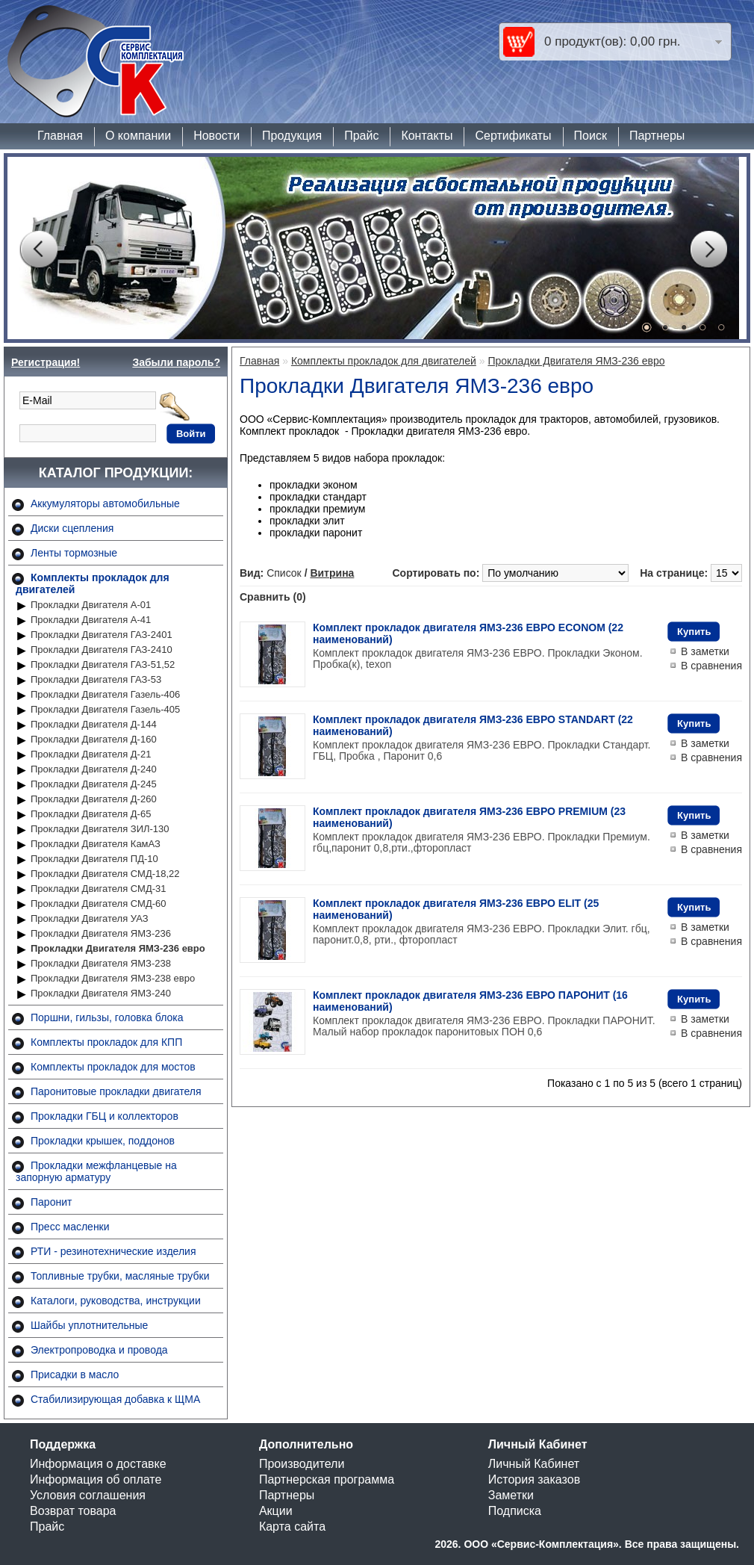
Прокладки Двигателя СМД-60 (98, 903)
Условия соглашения (88, 1495)
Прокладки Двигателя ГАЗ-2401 (101, 634)
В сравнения (711, 666)
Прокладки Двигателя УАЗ (90, 918)
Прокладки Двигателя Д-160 (94, 739)
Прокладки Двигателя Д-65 (91, 813)
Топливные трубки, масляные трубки (120, 1276)
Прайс (361, 135)
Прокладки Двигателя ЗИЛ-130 (100, 828)
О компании (138, 135)
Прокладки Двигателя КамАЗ (96, 843)
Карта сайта (292, 1526)
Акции (276, 1510)
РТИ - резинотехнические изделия (113, 1251)
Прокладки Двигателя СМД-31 (98, 888)
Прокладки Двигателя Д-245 (94, 784)
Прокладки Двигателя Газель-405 (105, 709)
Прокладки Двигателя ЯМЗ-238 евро (113, 978)
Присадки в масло (75, 1374)
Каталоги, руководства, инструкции (116, 1301)
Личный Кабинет (533, 1463)
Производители (302, 1463)
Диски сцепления (72, 528)
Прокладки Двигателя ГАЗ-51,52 (103, 664)
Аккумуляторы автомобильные (105, 503)
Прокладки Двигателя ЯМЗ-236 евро (118, 948)
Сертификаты (513, 135)
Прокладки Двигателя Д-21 (91, 754)
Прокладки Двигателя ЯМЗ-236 (101, 933)
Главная (60, 135)
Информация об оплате (95, 1479)
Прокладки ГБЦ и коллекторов (104, 1116)
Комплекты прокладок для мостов (113, 1067)
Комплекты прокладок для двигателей (383, 361)
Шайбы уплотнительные (89, 1325)
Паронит (51, 1202)
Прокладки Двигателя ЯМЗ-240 (101, 993)
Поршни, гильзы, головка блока (107, 1017)
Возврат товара (73, 1510)
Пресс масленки (70, 1227)
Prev (38, 249)
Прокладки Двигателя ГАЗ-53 (96, 679)
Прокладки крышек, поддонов (103, 1141)
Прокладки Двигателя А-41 (91, 619)
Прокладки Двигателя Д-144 (94, 724)
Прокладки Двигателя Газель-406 (105, 694)
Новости (216, 135)
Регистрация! (45, 362)
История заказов (534, 1479)
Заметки (511, 1495)
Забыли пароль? (176, 362)
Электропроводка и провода (99, 1350)
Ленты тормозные (74, 553)
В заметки (705, 651)
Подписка (514, 1510)
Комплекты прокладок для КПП (106, 1042)
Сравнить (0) (273, 597)
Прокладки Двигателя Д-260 (94, 799)
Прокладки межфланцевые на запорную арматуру (96, 1171)
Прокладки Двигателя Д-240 (94, 769)
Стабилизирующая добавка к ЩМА (115, 1399)
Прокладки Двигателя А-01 (91, 604)
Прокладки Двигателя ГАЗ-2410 (101, 649)
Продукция (292, 135)
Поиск (590, 135)
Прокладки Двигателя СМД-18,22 (105, 873)
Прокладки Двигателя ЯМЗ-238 (101, 963)
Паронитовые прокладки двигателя (116, 1091)
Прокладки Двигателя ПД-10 (94, 858)
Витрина (332, 573)
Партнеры (657, 135)
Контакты (426, 135)
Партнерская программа (326, 1479)
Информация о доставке (98, 1463)
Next (708, 249)
